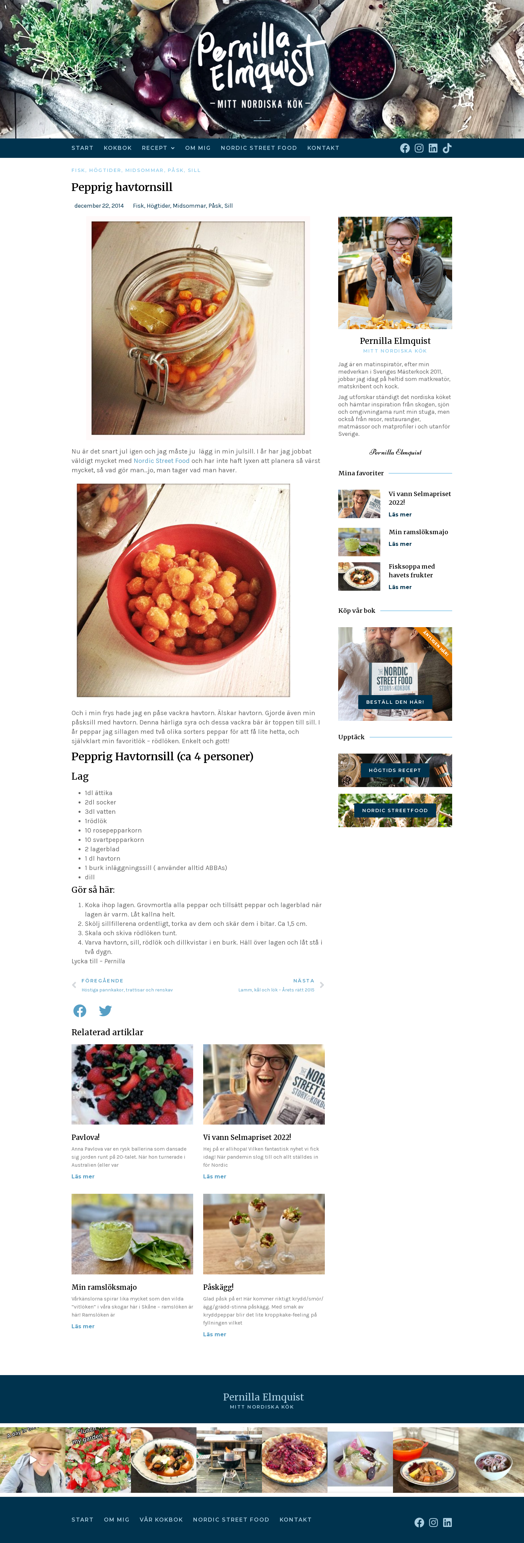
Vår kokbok (161, 1520)
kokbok (118, 148)
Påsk (176, 170)
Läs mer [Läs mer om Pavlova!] (83, 1176)
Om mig (198, 148)
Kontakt (323, 148)
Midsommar (144, 170)
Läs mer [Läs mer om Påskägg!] (214, 1334)
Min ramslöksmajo (104, 1287)
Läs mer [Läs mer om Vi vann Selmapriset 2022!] (214, 1176)
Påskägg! (218, 1287)
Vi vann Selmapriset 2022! (247, 1137)
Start (83, 148)
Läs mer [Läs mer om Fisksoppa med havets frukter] (400, 587)
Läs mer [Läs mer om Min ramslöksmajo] (83, 1326)
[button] (80, 1011)
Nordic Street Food (259, 148)
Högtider (105, 170)
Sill (194, 170)
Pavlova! (86, 1137)
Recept (158, 148)
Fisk (78, 170)
